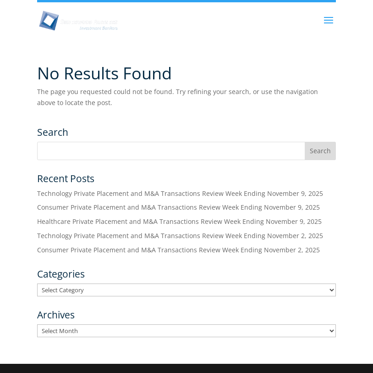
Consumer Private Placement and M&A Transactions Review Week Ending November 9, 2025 (178, 207)
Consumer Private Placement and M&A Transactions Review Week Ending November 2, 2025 (178, 249)
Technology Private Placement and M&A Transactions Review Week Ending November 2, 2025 (180, 235)
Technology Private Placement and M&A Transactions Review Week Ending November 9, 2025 (180, 193)
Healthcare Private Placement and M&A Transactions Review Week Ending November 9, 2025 (179, 221)
